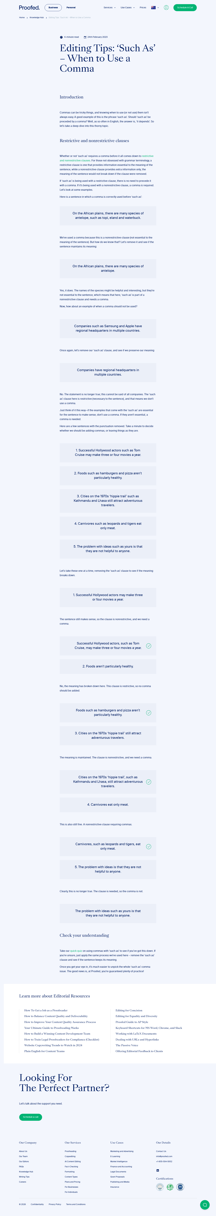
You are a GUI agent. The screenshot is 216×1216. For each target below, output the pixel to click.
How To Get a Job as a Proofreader (46, 1010)
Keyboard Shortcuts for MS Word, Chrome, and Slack (149, 1028)
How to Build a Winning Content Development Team (57, 1034)
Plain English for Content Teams (44, 1051)
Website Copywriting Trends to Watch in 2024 (53, 1045)
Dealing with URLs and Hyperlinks (137, 1040)
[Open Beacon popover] (205, 1205)
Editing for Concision (129, 1010)
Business (53, 8)
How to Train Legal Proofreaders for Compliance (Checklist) (61, 1040)
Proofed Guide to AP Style (132, 1022)
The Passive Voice (127, 1045)
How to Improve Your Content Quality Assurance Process (60, 1022)
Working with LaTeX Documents (136, 1034)
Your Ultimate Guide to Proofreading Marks (51, 1028)
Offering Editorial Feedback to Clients (139, 1051)
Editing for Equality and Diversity (136, 1016)
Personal (71, 8)
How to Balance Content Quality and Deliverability (56, 1016)
